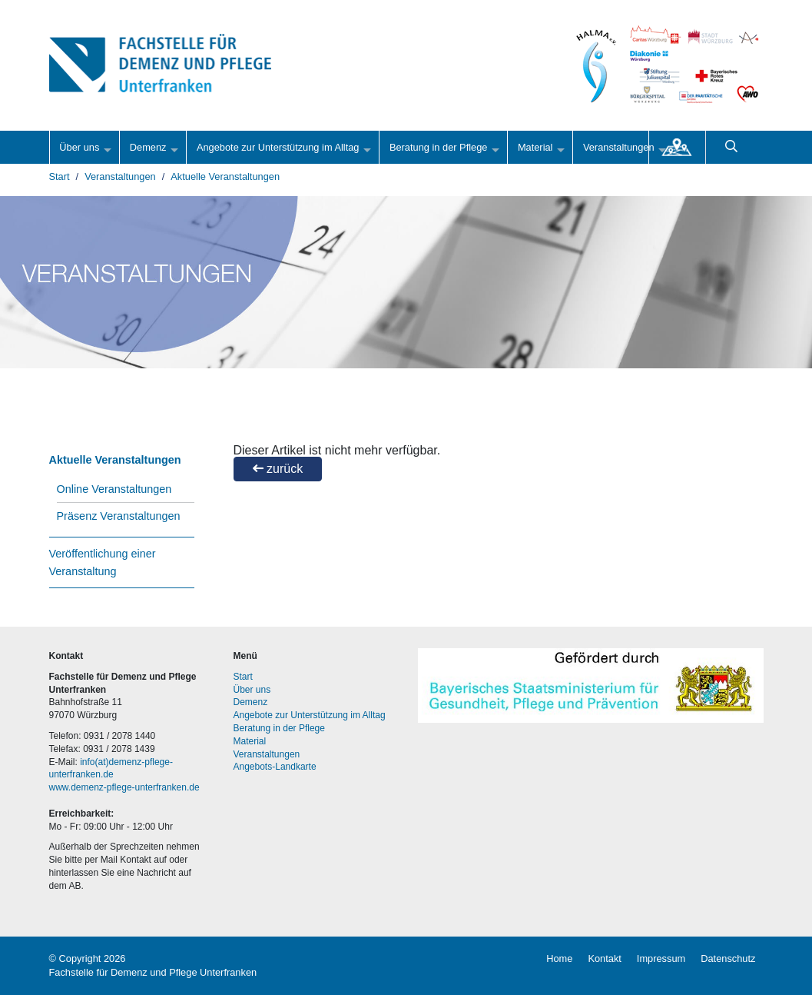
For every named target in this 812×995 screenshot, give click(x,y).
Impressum (661, 958)
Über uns (79, 147)
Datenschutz (728, 958)
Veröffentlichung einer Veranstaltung (102, 562)
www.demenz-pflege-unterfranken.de (124, 787)
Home (559, 958)
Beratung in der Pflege (438, 147)
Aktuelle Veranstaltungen (225, 176)
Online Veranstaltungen (114, 489)
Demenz (148, 147)
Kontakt (604, 958)
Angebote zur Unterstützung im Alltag (278, 147)
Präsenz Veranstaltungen (119, 516)
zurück (278, 468)
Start (59, 176)
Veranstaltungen (619, 147)
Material (535, 147)
